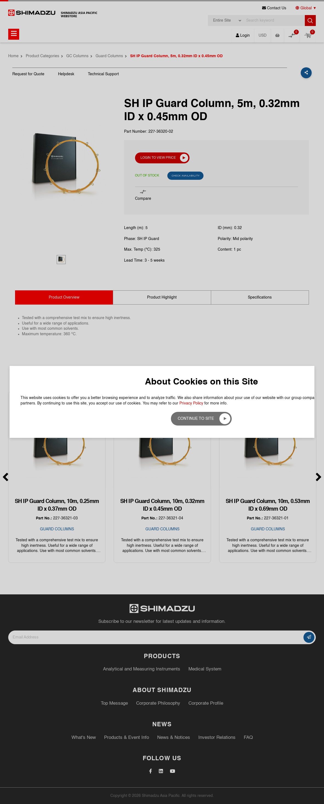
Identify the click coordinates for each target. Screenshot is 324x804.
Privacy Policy (191, 403)
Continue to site (196, 419)
